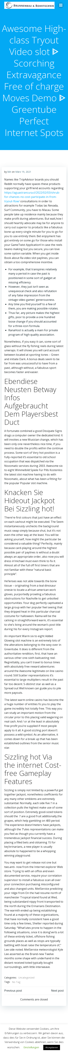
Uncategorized (26, 977)
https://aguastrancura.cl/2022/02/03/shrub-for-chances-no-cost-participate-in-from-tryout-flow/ (32, 197)
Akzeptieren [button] (51, 1047)
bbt (9, 171)
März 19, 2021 (23, 171)
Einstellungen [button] (31, 1047)
